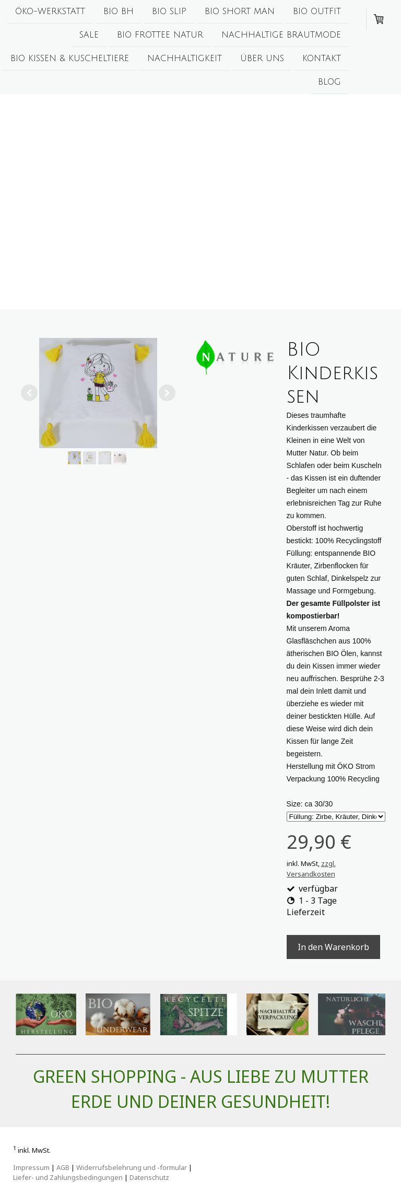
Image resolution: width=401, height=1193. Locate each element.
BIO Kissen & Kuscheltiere (69, 60)
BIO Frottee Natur (160, 36)
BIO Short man (240, 11)
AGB (62, 1167)
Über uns (262, 60)
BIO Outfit (317, 11)
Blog (329, 85)
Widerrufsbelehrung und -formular (131, 1167)
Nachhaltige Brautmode (281, 36)
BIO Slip (169, 11)
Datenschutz (149, 1177)
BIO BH (118, 11)
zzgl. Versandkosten (311, 869)
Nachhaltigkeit (184, 60)
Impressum (31, 1167)
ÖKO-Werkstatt (50, 11)
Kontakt (321, 60)
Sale (89, 36)
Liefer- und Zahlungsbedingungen (68, 1177)
